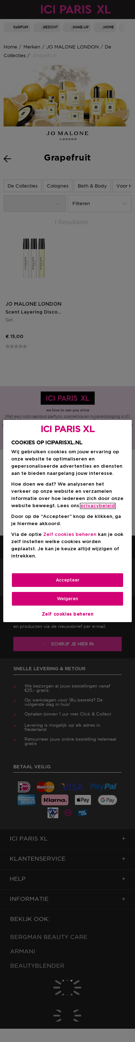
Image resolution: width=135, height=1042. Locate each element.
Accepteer (68, 580)
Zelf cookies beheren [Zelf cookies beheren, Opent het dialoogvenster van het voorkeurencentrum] (68, 614)
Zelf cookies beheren (69, 534)
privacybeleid (98, 506)
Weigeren (67, 599)
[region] (67, 521)
